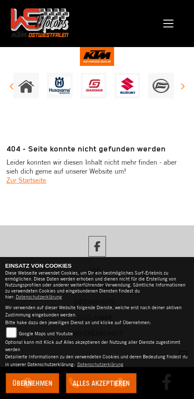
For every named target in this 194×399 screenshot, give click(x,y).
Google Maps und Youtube (46, 334)
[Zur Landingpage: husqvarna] (60, 85)
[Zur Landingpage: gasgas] (93, 85)
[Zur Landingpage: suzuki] (127, 85)
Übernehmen (32, 383)
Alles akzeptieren (101, 383)
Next (182, 88)
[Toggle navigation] (168, 23)
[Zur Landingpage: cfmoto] (161, 85)
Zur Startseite (26, 180)
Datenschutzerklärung (39, 297)
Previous (11, 88)
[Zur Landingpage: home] (26, 85)
